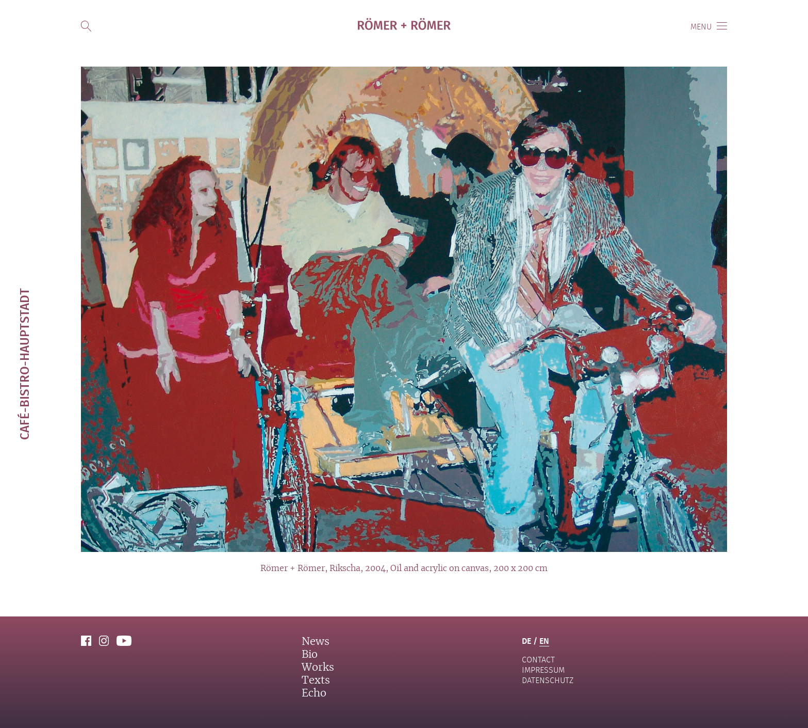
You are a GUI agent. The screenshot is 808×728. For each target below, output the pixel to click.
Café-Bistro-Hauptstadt (24, 364)
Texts (316, 680)
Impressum (543, 670)
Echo (314, 693)
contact (538, 660)
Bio (310, 655)
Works (318, 667)
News (315, 642)
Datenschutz (547, 680)
